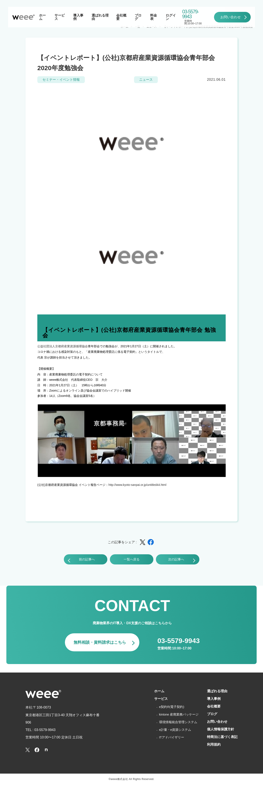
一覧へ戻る (131, 560)
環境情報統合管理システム (172, 726)
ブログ (138, 17)
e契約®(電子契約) (165, 711)
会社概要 (121, 17)
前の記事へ (89, 560)
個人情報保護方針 (218, 735)
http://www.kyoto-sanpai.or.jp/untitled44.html (137, 484)
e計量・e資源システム (169, 734)
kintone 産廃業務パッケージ (173, 718)
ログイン (171, 17)
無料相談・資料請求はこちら (97, 645)
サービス (60, 17)
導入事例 (78, 17)
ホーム (42, 17)
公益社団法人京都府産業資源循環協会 (62, 346)
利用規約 (210, 751)
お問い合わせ (230, 17)
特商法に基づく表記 (220, 743)
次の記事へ (174, 560)
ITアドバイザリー (165, 741)
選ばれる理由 (100, 17)
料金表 (153, 17)
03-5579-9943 (190, 14)
